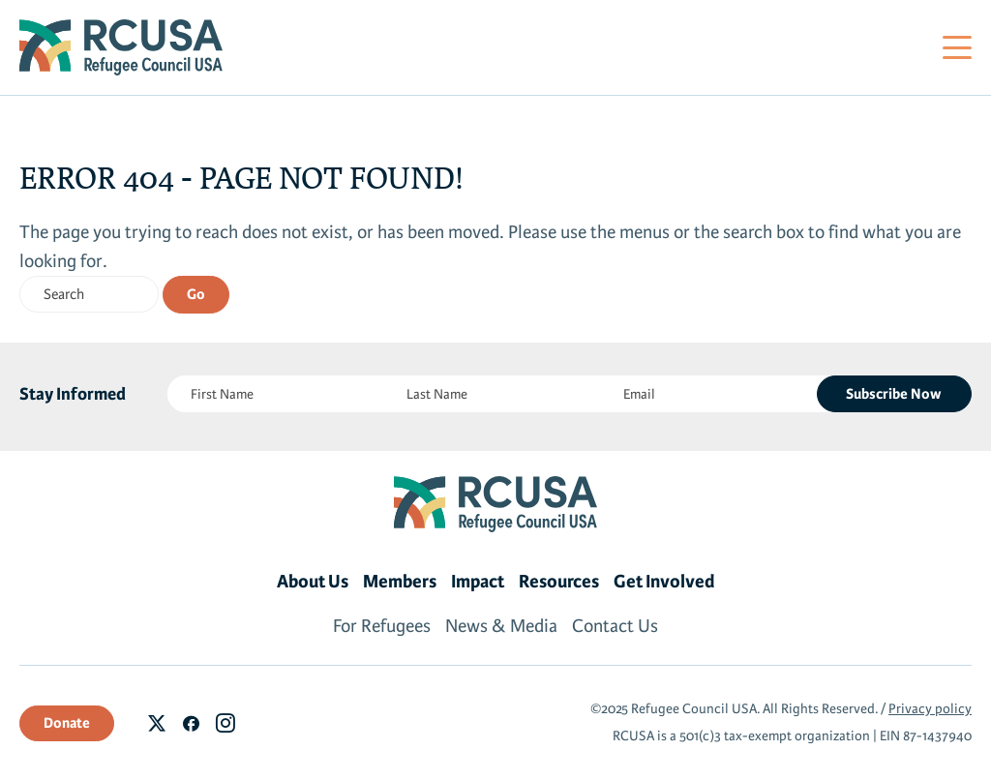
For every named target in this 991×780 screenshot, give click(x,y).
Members (399, 581)
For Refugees (382, 626)
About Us (312, 581)
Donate (67, 723)
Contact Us (615, 626)
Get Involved (664, 581)
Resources (559, 581)
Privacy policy (930, 709)
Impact (477, 581)
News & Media (501, 626)
